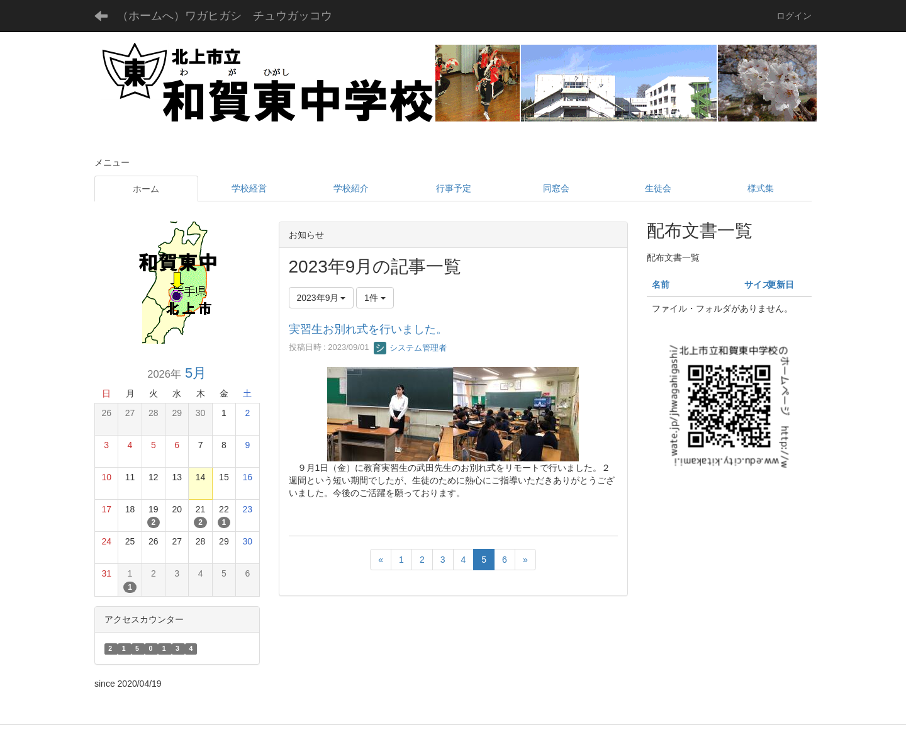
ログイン (794, 16)
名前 (660, 284)
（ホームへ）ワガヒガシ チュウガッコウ (224, 15)
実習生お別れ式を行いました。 (368, 329)
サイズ (757, 284)
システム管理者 (410, 347)
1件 (375, 298)
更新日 (781, 284)
